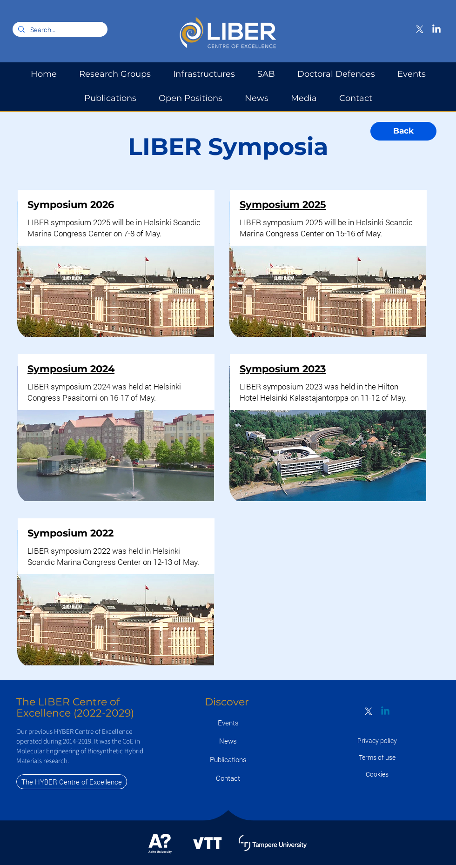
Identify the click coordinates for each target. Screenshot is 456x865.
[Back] (403, 131)
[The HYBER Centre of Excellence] (71, 781)
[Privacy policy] (377, 740)
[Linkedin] (385, 711)
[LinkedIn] (436, 29)
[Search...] (59, 30)
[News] (228, 741)
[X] (420, 29)
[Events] (228, 723)
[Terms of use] (377, 757)
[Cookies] (377, 774)
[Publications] (228, 759)
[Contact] (228, 778)
